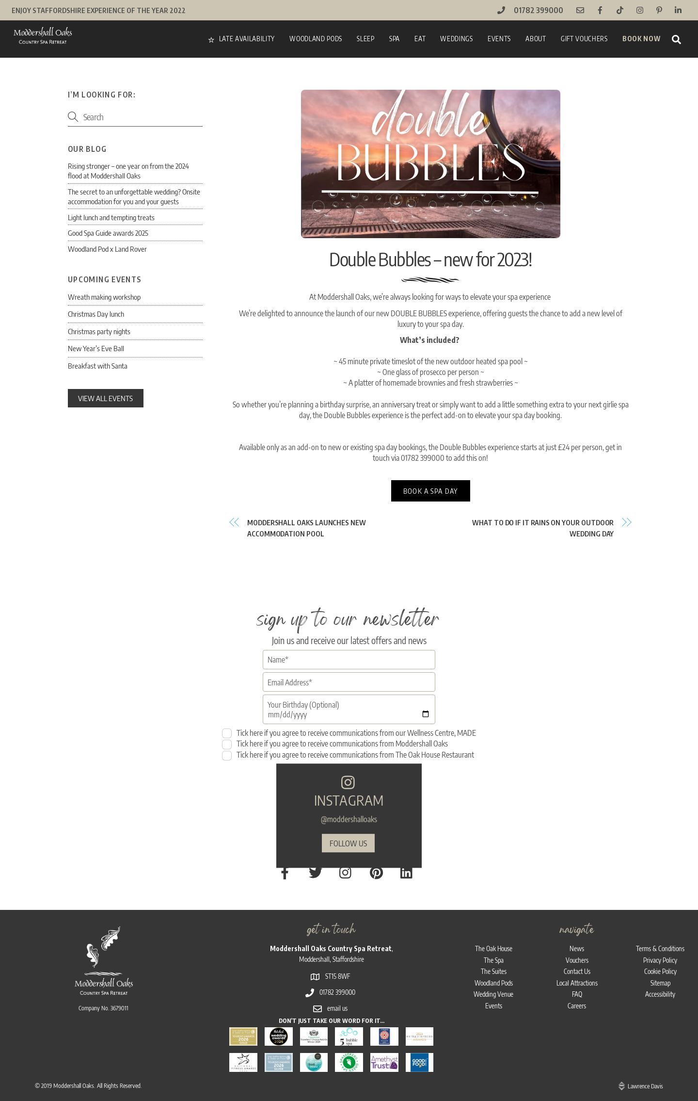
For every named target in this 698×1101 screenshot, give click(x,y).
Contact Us (577, 959)
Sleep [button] (365, 38)
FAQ (577, 982)
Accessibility (660, 982)
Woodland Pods (315, 38)
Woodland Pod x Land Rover (107, 248)
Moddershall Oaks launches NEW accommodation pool (306, 530)
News (577, 936)
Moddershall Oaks (73, 1073)
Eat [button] (420, 38)
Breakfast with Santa (97, 365)
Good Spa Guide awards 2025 (108, 232)
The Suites (493, 959)
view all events (105, 398)
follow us (348, 839)
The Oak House (494, 936)
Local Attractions (577, 970)
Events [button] (499, 38)
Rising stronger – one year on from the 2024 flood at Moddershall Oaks (128, 170)
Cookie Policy (660, 959)
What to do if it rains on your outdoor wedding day (543, 530)
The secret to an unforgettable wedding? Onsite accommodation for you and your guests (134, 196)
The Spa (493, 947)
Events (493, 993)
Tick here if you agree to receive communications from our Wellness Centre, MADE (349, 738)
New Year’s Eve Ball (96, 348)
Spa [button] (394, 38)
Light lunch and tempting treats (111, 217)
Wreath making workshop (104, 296)
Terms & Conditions (660, 936)
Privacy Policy (660, 947)
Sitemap (660, 970)
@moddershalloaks (349, 816)
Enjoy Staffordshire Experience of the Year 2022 (101, 10)
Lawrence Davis (645, 1073)
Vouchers (576, 947)
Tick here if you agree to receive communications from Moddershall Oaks (335, 749)
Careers (577, 993)
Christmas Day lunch (96, 313)
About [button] (535, 38)
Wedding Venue (494, 982)
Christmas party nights (99, 331)
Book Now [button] (641, 38)
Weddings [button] (456, 38)
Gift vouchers (584, 38)
